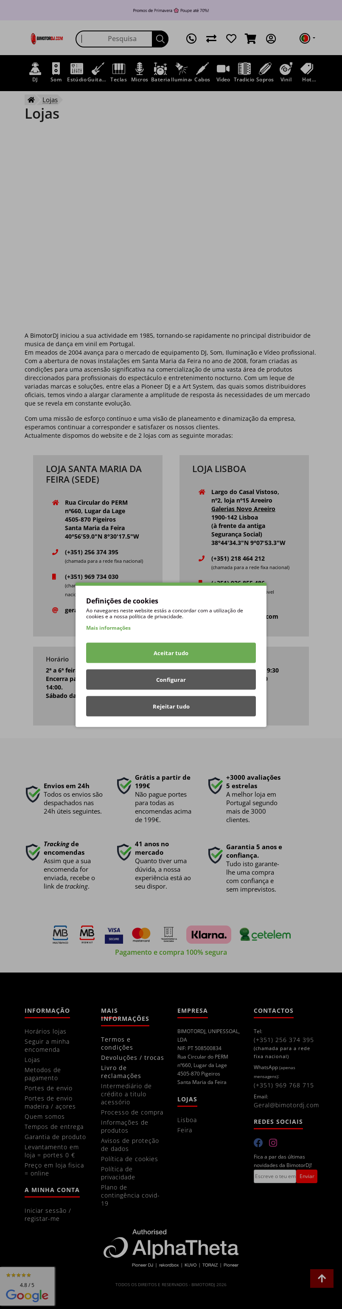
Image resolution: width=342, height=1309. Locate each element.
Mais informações (108, 627)
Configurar (171, 679)
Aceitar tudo (171, 652)
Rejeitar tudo (171, 706)
